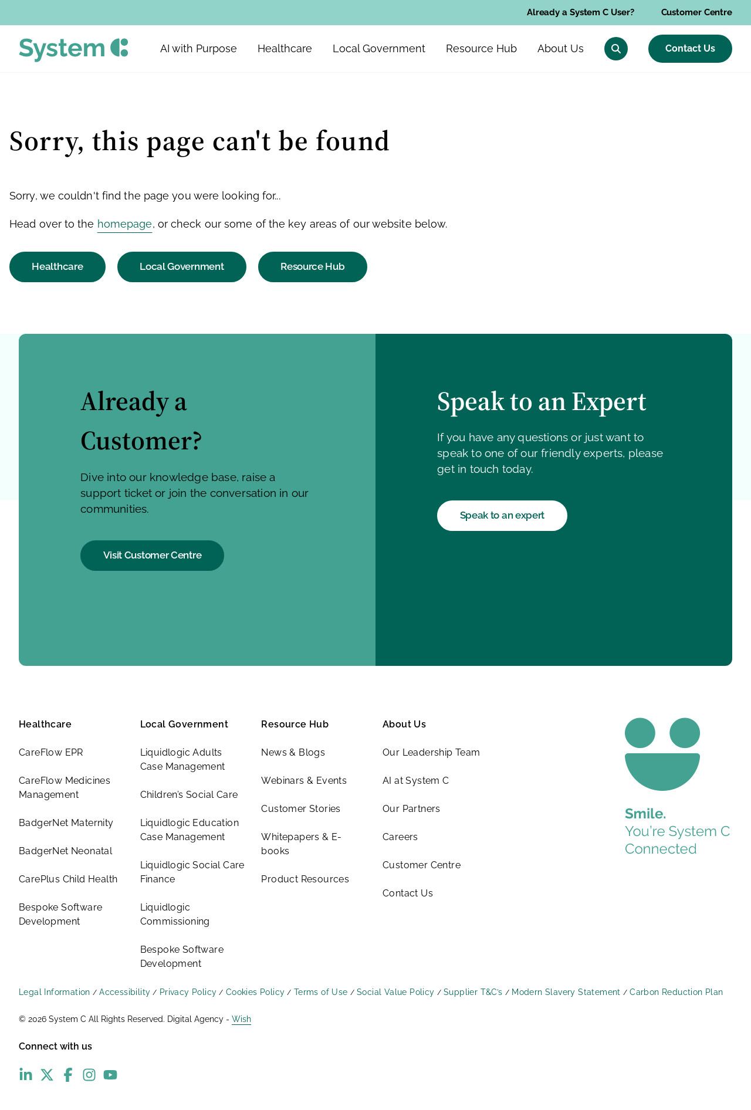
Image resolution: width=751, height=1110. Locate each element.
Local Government (182, 266)
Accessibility (124, 992)
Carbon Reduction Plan (676, 992)
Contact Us (690, 48)
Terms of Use (321, 992)
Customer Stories (300, 808)
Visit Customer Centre (152, 555)
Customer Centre (697, 12)
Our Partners (412, 808)
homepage (125, 224)
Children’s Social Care (189, 794)
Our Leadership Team (432, 752)
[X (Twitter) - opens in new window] (47, 1075)
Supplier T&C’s (473, 992)
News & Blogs (293, 752)
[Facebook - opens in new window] (68, 1075)
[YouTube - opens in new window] (110, 1075)
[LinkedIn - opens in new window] (26, 1075)
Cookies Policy (255, 992)
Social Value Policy (396, 992)
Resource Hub (312, 266)
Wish (241, 1019)
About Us (404, 724)
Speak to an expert (502, 515)
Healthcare (57, 266)
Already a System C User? (580, 12)
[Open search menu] (616, 48)
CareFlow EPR (51, 752)
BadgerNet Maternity (66, 822)
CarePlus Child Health (68, 879)
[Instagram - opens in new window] (89, 1075)
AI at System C (416, 780)
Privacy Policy (188, 992)
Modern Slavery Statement (566, 992)
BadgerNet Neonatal (65, 851)
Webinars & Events (304, 780)
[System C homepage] (73, 50)
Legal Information (54, 992)
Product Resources (305, 879)
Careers (400, 836)
